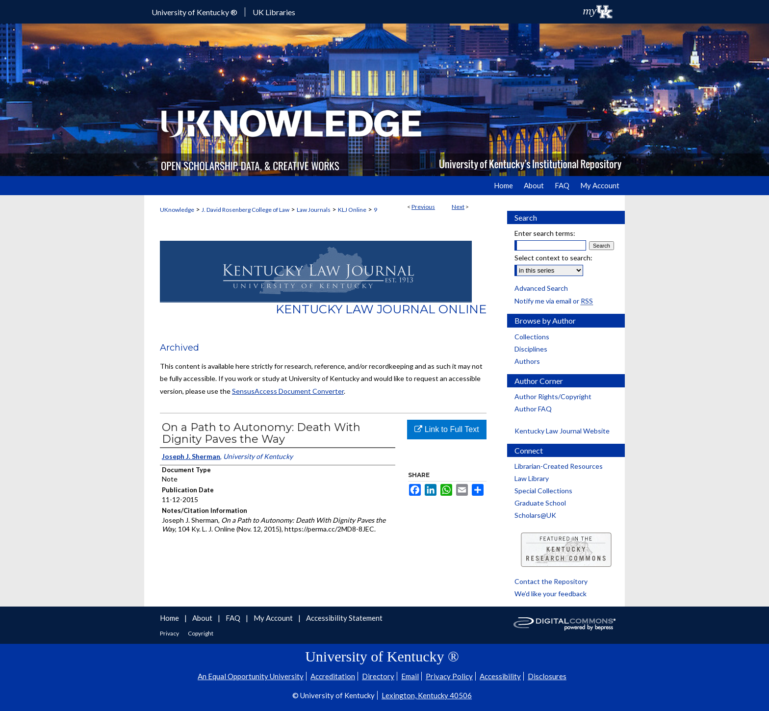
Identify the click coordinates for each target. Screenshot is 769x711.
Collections (531, 336)
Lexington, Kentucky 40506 (427, 695)
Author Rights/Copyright (552, 396)
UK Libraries (274, 12)
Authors (527, 361)
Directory (378, 676)
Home (170, 617)
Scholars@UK (535, 515)
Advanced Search (541, 288)
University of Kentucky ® (194, 12)
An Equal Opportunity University (251, 676)
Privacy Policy (449, 676)
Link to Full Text (446, 429)
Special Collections (543, 490)
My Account (274, 617)
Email (410, 676)
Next (458, 206)
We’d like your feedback (550, 593)
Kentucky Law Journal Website (562, 431)
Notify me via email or (553, 301)
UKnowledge (177, 209)
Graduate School (540, 503)
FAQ (234, 617)
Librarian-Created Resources (558, 466)
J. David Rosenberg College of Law (245, 209)
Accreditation (332, 676)
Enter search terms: (544, 233)
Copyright (200, 633)
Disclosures (547, 676)
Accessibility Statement (344, 617)
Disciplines (530, 349)
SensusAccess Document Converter (288, 391)
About (203, 617)
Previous (423, 206)
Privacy (170, 633)
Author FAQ (533, 409)
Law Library (531, 478)
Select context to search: (553, 258)
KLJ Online (352, 209)
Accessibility (500, 676)
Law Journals (314, 209)
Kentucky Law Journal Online (381, 309)
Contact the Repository (551, 581)
